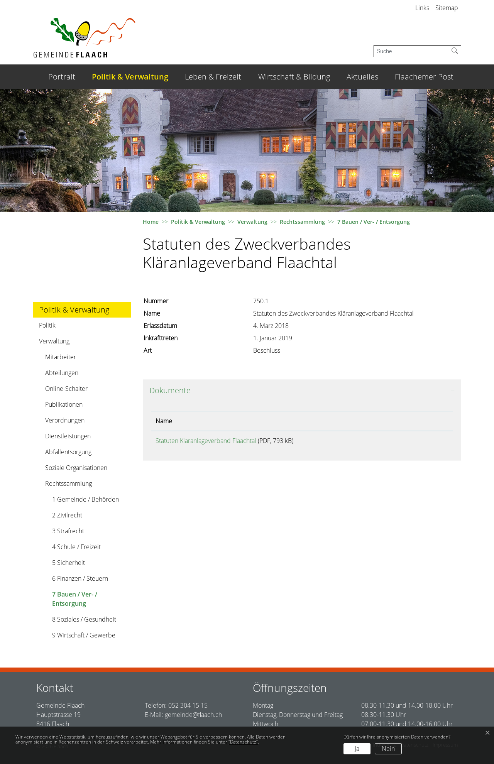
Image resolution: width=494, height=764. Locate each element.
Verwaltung (54, 341)
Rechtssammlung (68, 483)
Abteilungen (61, 372)
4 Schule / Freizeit (76, 547)
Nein (388, 748)
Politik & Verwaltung (130, 76)
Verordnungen (65, 420)
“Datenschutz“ (243, 742)
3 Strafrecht (68, 531)
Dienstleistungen (68, 436)
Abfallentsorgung (68, 452)
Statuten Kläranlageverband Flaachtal (206, 440)
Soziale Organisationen (76, 467)
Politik (47, 325)
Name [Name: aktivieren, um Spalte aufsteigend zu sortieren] (164, 421)
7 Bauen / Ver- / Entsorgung (74, 600)
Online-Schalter (66, 388)
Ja (357, 748)
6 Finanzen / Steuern (80, 578)
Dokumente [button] (170, 390)
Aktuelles (362, 76)
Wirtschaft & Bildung (294, 76)
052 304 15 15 (188, 705)
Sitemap (446, 7)
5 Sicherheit (68, 562)
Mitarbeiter (60, 357)
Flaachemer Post (424, 76)
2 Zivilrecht (67, 515)
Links (422, 7)
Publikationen (64, 404)
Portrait (61, 76)
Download (421, 442)
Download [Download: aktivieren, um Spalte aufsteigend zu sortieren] (407, 421)
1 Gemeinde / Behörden (85, 499)
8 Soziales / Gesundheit (84, 619)
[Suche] (411, 51)
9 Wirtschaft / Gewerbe (83, 635)
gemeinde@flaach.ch (193, 714)
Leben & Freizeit (213, 76)
